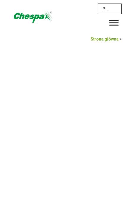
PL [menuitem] (105, 9)
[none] (110, 9)
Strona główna (105, 39)
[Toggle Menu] (114, 22)
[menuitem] (110, 9)
